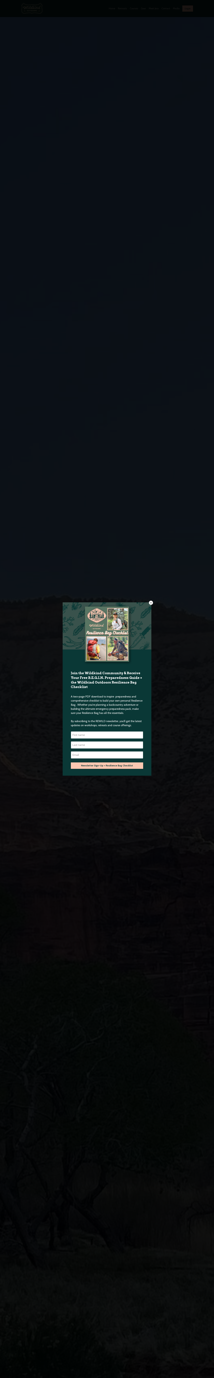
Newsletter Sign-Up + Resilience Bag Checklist (107, 765)
